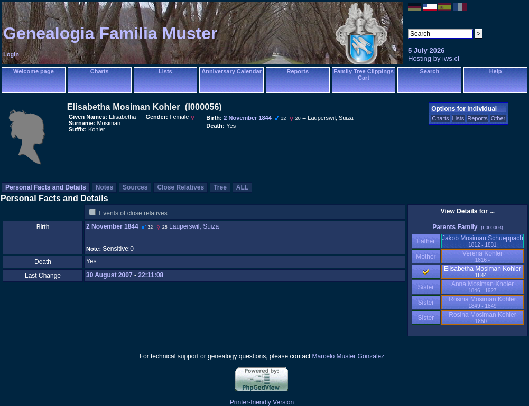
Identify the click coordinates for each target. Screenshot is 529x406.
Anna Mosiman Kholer (482, 287)
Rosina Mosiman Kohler (482, 302)
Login (11, 54)
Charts (99, 71)
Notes (104, 187)
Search (429, 71)
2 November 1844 (112, 226)
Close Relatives (180, 187)
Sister (426, 287)
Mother (426, 256)
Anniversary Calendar (231, 71)
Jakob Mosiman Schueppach (482, 241)
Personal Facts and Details (45, 187)
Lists (165, 71)
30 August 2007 (109, 275)
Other (498, 118)
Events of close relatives (133, 213)
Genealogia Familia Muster (110, 33)
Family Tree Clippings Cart (363, 74)
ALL (242, 187)
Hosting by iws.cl (433, 58)
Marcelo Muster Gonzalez (348, 356)
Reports (297, 71)
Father (426, 241)
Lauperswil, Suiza (194, 226)
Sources (135, 187)
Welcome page (33, 71)
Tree (220, 187)
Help (495, 71)
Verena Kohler (482, 256)
